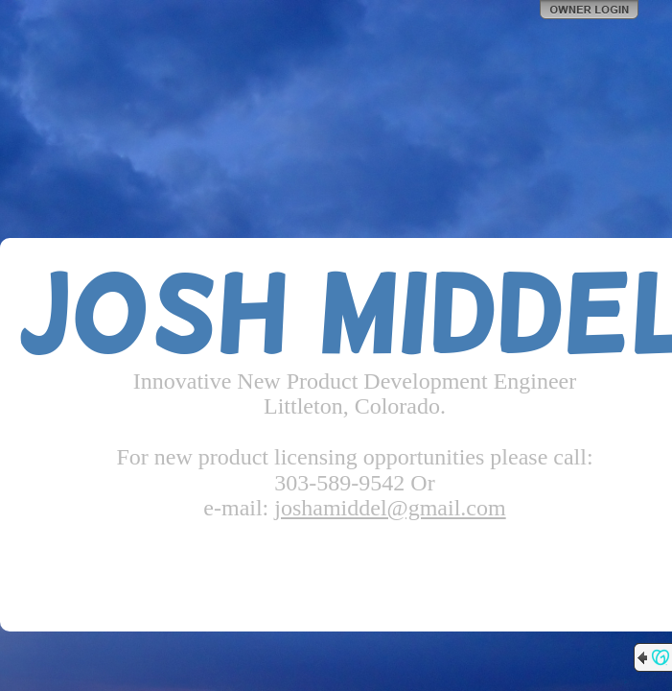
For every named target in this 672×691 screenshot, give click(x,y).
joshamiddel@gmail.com (389, 507)
